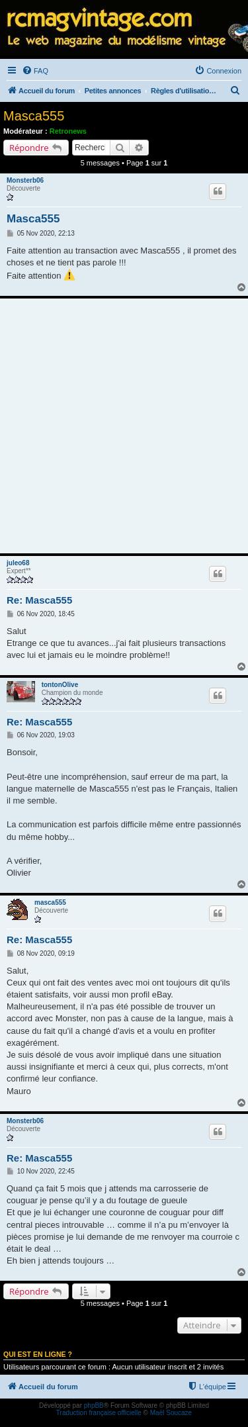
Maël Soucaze (171, 1412)
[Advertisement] (124, 426)
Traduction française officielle (99, 1412)
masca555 (50, 902)
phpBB (94, 1405)
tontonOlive (60, 684)
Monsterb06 (25, 180)
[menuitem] (35, 71)
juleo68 (18, 563)
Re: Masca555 (39, 600)
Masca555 (33, 116)
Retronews (68, 131)
